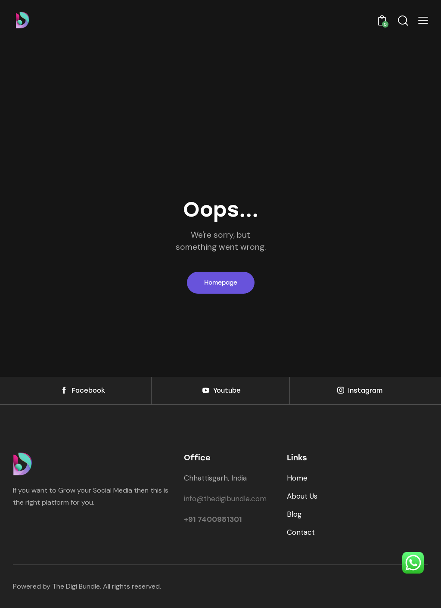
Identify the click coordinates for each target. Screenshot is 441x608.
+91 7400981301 (213, 519)
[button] (423, 21)
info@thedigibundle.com (225, 498)
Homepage (220, 282)
